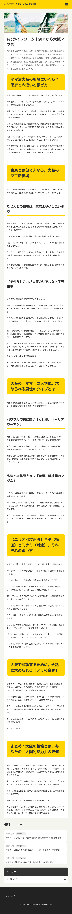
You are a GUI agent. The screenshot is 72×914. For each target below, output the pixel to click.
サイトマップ (9, 896)
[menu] (66, 4)
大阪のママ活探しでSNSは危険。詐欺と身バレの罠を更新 (30, 862)
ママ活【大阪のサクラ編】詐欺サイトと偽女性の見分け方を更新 (33, 850)
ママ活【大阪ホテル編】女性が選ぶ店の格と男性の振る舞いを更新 (34, 838)
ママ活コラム (21, 833)
